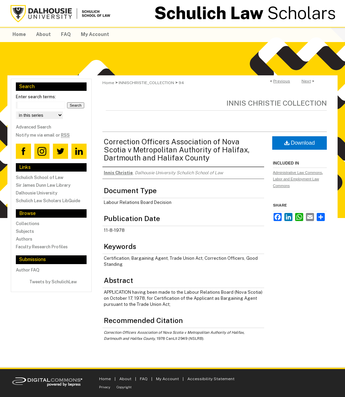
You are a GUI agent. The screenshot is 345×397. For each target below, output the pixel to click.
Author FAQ (27, 270)
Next (306, 81)
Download (299, 143)
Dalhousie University (36, 192)
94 (181, 82)
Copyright (124, 387)
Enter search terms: (36, 96)
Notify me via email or (43, 135)
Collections (27, 223)
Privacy (104, 387)
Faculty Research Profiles (42, 246)
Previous (281, 81)
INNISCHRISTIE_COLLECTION (146, 82)
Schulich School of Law (39, 177)
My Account (167, 378)
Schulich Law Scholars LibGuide (48, 200)
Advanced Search (33, 127)
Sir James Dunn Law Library (43, 185)
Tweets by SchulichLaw (53, 281)
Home (108, 82)
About (125, 378)
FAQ (144, 378)
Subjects (25, 231)
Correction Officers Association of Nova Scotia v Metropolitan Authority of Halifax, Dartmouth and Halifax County (177, 149)
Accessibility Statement (210, 378)
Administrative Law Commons (297, 173)
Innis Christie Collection (276, 103)
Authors (24, 239)
